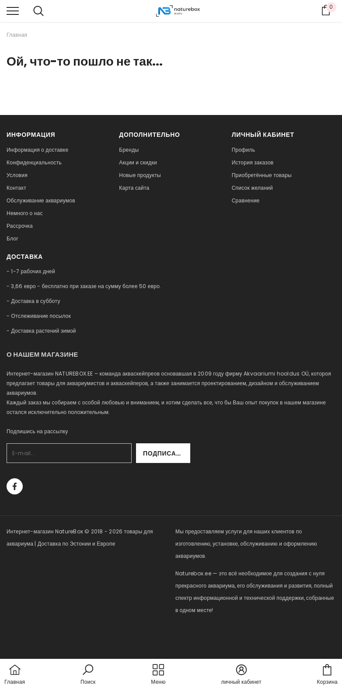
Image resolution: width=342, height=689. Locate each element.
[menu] (13, 10)
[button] (87, 675)
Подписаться (166, 453)
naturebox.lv (192, 634)
